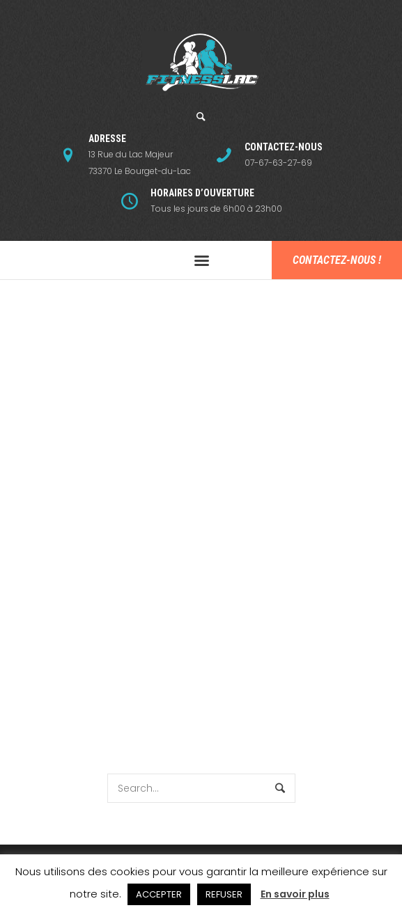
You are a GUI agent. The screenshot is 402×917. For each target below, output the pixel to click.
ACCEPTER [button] (159, 894)
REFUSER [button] (224, 894)
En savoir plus (295, 894)
